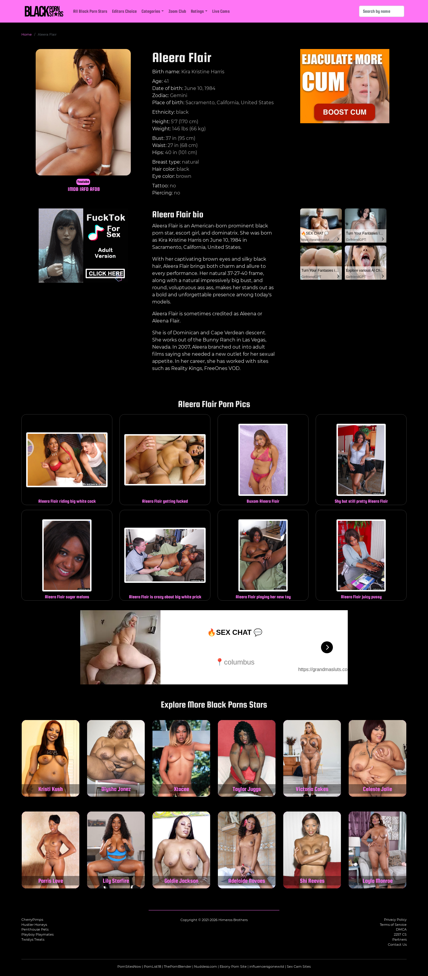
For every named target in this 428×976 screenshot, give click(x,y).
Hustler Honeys (34, 925)
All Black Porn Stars (90, 11)
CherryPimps (32, 920)
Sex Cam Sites (299, 966)
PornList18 (152, 966)
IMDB (73, 189)
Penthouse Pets (34, 929)
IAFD (84, 189)
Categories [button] (150, 11)
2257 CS (400, 934)
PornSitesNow (129, 966)
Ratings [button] (197, 11)
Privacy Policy (395, 920)
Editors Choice (124, 11)
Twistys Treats (32, 939)
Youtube (83, 182)
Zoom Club (177, 11)
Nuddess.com (205, 966)
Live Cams (221, 11)
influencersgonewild (266, 966)
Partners (399, 939)
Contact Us (397, 944)
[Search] (381, 11)
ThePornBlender (177, 966)
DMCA (401, 929)
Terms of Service (393, 925)
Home (26, 34)
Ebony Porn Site (233, 966)
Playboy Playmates (37, 934)
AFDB (95, 189)
